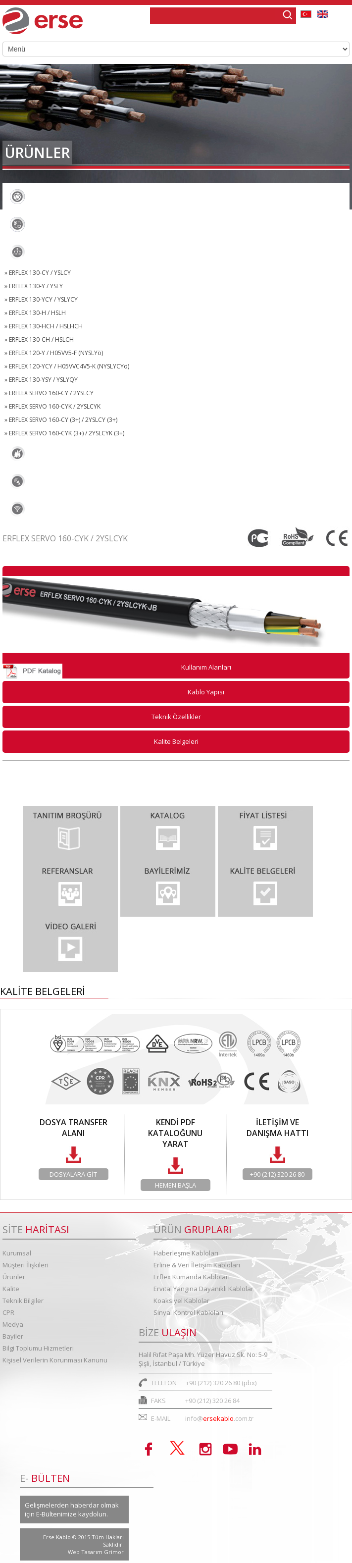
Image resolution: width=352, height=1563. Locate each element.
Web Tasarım (86, 1552)
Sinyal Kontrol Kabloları (61, 509)
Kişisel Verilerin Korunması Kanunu (54, 1359)
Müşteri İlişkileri (25, 1264)
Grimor (114, 1552)
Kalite (10, 1288)
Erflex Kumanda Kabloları (64, 252)
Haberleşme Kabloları (57, 196)
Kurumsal (16, 1253)
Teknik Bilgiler (23, 1300)
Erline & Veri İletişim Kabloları (71, 224)
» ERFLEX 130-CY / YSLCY (37, 272)
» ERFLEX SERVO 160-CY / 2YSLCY (49, 393)
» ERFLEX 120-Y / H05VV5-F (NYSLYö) (53, 353)
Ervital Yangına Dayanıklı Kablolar (79, 453)
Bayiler (12, 1336)
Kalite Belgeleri (176, 741)
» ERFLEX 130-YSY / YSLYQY (41, 379)
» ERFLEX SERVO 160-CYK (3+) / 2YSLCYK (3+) (64, 433)
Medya (12, 1324)
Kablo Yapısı (206, 691)
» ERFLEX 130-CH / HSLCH (39, 339)
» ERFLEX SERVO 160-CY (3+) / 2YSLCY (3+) (60, 420)
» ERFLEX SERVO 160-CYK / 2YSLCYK (52, 406)
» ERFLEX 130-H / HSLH (35, 313)
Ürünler (13, 1276)
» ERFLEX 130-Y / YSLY (33, 286)
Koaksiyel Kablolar (52, 481)
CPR (8, 1312)
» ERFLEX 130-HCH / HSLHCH (43, 326)
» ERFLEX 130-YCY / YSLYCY (41, 299)
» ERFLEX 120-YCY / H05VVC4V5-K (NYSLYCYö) (66, 366)
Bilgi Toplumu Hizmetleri (38, 1348)
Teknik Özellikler (176, 716)
